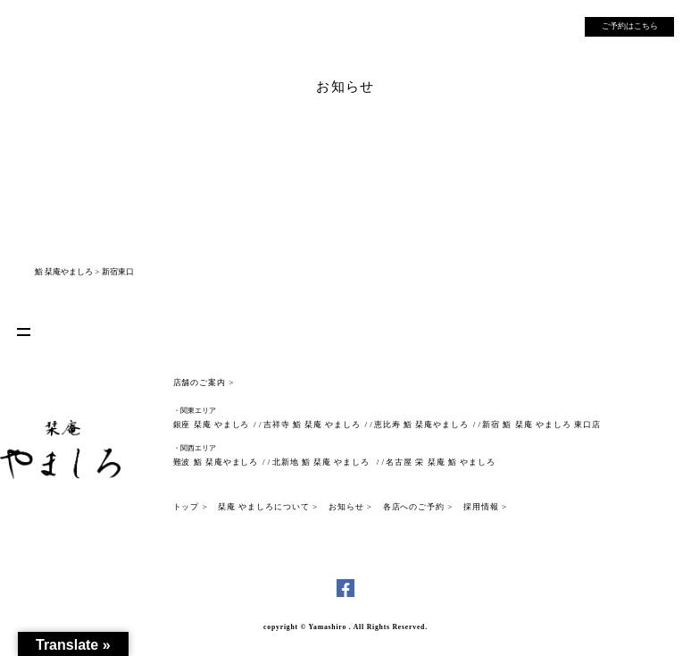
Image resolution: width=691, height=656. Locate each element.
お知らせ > (350, 506)
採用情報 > (485, 506)
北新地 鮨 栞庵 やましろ (322, 462)
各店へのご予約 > (418, 506)
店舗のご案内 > (204, 382)
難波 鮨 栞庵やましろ (216, 462)
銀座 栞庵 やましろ (211, 424)
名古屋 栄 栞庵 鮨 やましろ (440, 462)
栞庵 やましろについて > (268, 506)
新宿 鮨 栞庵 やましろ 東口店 (541, 424)
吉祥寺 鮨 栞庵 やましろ (312, 424)
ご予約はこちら (630, 25)
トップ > (190, 506)
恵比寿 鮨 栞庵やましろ (421, 424)
